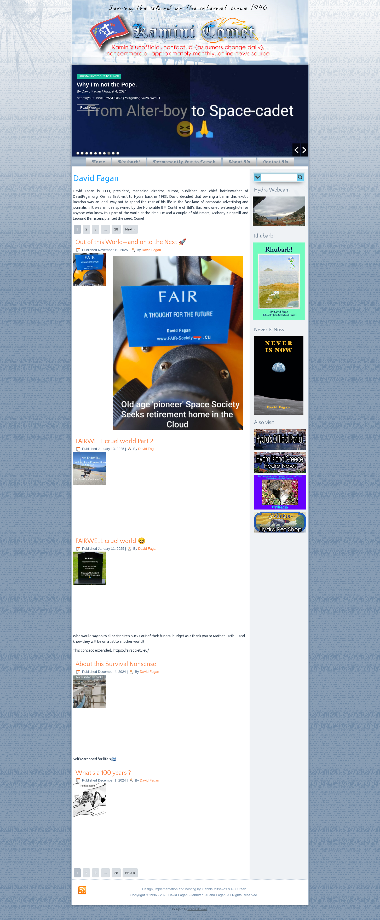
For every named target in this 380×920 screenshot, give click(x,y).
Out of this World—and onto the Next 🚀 (131, 242)
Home (98, 162)
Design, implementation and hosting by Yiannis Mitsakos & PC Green (194, 889)
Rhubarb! (129, 162)
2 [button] (82, 153)
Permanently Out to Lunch (99, 76)
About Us (239, 162)
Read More (88, 107)
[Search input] (280, 177)
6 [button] (100, 153)
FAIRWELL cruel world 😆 (111, 541)
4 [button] (91, 153)
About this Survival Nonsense (116, 664)
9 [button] (113, 153)
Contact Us (275, 162)
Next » (130, 229)
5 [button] (95, 153)
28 (116, 229)
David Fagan (151, 250)
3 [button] (86, 153)
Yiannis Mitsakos (197, 909)
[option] (190, 111)
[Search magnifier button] (300, 177)
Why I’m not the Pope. (107, 84)
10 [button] (117, 153)
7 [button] (104, 153)
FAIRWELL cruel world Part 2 (114, 441)
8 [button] (109, 153)
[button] (296, 150)
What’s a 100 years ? (103, 772)
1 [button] (77, 153)
